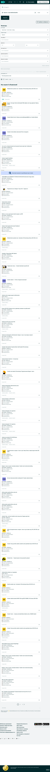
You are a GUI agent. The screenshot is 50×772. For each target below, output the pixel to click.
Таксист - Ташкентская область (25, 71)
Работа (5, 71)
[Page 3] (22, 704)
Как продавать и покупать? (23, 734)
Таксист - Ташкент (33, 71)
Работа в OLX (20, 732)
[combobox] (26, 7)
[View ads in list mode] (1, 79)
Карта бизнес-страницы (22, 728)
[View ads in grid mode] (4, 79)
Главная (2, 71)
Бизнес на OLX (3, 728)
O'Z (14, 2)
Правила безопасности (22, 723)
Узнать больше (13, 768)
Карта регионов (20, 727)
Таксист (18, 71)
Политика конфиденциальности (7, 732)
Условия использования (5, 730)
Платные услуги (3, 727)
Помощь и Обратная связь (6, 725)
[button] (23, 1)
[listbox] (41, 12)
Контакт (19, 735)
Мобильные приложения (5, 723)
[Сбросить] (35, 12)
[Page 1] (18, 704)
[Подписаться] (39, 99)
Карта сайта (19, 725)
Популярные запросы (22, 730)
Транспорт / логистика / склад (11, 71)
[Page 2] (20, 704)
